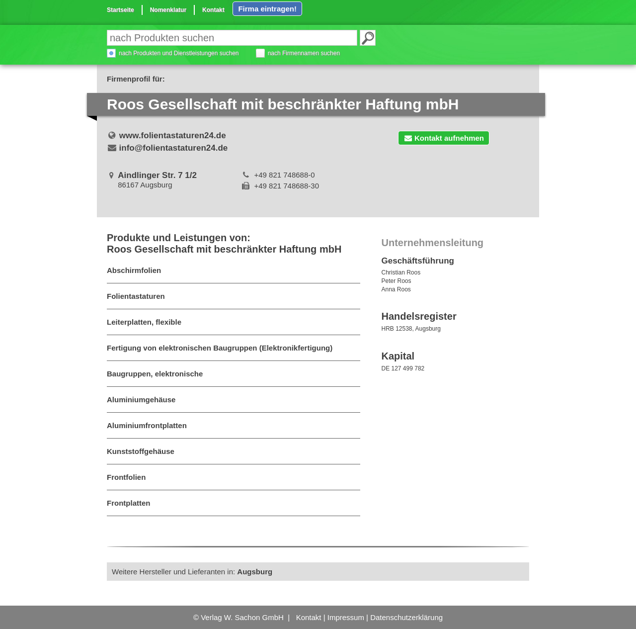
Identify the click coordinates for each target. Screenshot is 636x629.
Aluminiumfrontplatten (147, 425)
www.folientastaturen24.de (172, 135)
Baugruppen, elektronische (155, 373)
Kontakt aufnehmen (443, 138)
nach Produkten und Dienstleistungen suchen (179, 53)
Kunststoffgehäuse (140, 451)
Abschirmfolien (134, 270)
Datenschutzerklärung (406, 617)
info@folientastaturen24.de (173, 148)
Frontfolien (126, 477)
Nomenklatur (168, 9)
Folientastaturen (136, 296)
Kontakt (213, 9)
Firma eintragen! (267, 8)
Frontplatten (129, 503)
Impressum (345, 617)
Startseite (120, 9)
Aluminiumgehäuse (141, 399)
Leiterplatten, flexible (144, 322)
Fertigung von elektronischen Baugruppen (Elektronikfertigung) (219, 348)
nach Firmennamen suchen (304, 53)
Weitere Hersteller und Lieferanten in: (192, 571)
